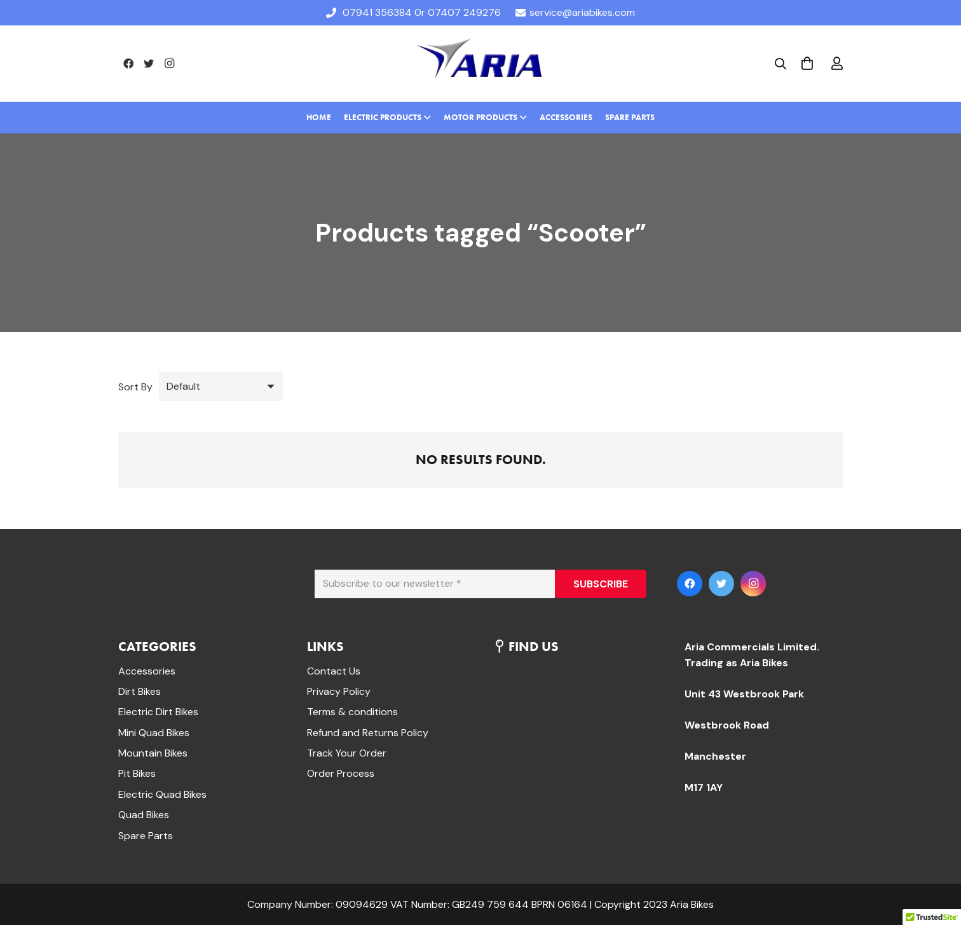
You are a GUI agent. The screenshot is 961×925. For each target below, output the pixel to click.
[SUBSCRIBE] (600, 584)
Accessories (146, 671)
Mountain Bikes (152, 753)
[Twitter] (149, 63)
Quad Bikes (143, 814)
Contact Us (333, 671)
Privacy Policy (339, 691)
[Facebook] (128, 63)
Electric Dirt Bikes (158, 711)
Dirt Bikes (139, 691)
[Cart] (807, 63)
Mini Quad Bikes (153, 732)
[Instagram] (169, 63)
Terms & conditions (352, 711)
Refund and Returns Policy (367, 732)
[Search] (780, 64)
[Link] (480, 63)
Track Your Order (346, 753)
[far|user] (837, 63)
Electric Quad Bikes (162, 794)
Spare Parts (145, 835)
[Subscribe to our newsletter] (435, 584)
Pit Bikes (137, 773)
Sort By (135, 387)
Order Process (340, 773)
